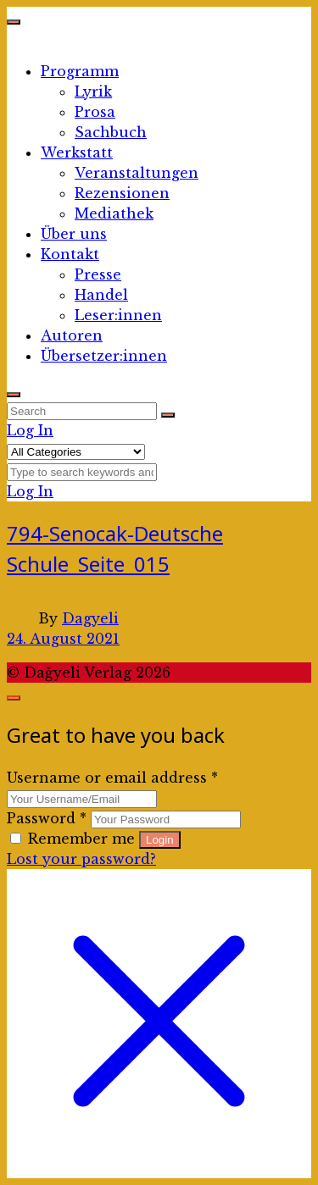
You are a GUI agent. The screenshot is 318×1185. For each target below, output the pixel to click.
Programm (80, 71)
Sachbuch (111, 132)
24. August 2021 (63, 638)
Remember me (74, 838)
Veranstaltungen (136, 172)
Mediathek (114, 213)
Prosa (95, 111)
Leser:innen (118, 315)
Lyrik (93, 91)
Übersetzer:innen (104, 355)
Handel (101, 294)
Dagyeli (90, 618)
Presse (98, 274)
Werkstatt (77, 152)
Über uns (74, 233)
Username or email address (112, 777)
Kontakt (70, 254)
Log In (30, 430)
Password (46, 818)
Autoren (72, 335)
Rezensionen (122, 193)
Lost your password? (81, 858)
